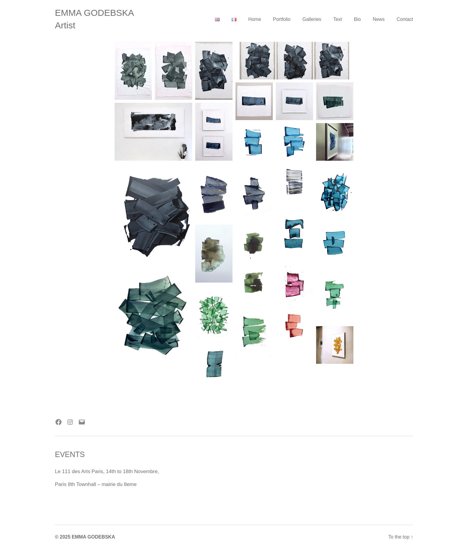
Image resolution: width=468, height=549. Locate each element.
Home (254, 19)
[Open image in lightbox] (133, 71)
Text (337, 19)
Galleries (311, 19)
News (379, 19)
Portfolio (282, 19)
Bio (357, 19)
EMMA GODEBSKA (94, 12)
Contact (405, 19)
